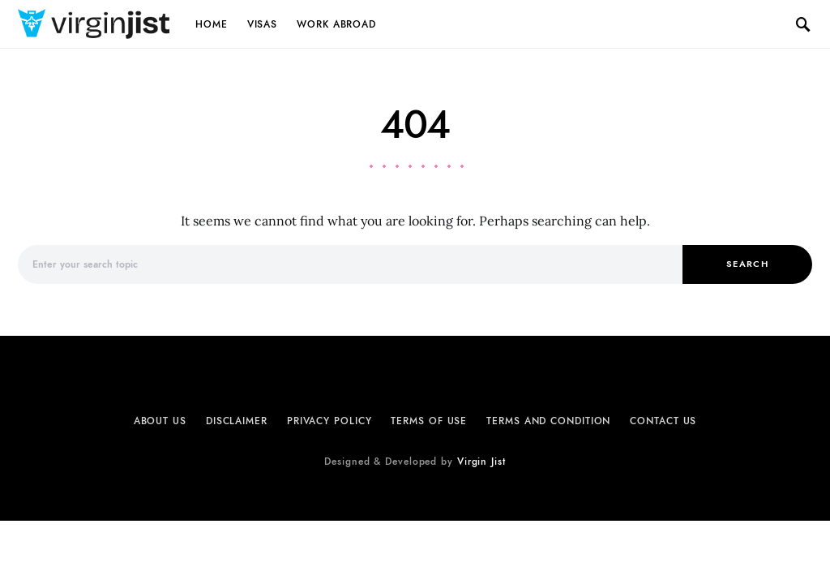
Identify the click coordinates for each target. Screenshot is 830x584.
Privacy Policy (329, 420)
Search (747, 264)
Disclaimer (236, 420)
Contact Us (663, 420)
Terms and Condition (548, 420)
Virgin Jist (481, 461)
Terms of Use (429, 420)
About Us (160, 420)
